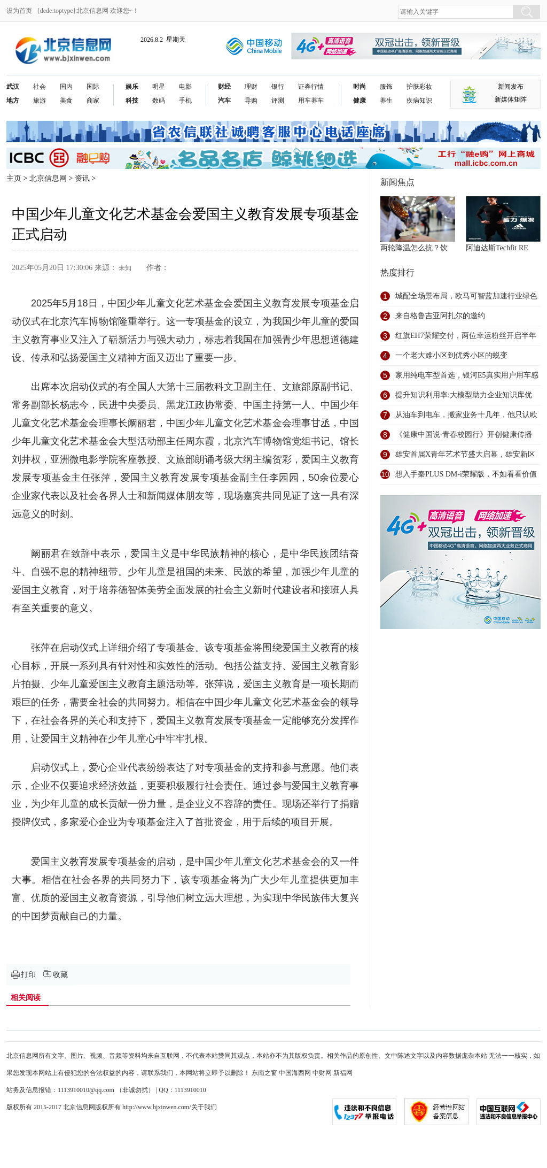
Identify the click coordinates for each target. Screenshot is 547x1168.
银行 (277, 86)
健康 (359, 100)
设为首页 (19, 10)
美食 (66, 100)
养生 (386, 100)
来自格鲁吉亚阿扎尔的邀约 (440, 316)
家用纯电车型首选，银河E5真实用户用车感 (466, 375)
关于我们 (204, 1107)
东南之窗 (264, 1073)
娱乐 (132, 86)
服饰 (386, 86)
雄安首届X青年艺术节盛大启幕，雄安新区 (465, 454)
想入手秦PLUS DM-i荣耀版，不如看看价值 (466, 474)
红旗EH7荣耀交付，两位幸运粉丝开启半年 (465, 336)
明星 (158, 86)
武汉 (12, 86)
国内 (66, 86)
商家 (93, 100)
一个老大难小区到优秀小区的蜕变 (451, 355)
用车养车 (311, 100)
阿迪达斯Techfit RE (497, 248)
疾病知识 (419, 100)
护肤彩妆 (419, 86)
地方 (12, 100)
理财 (251, 86)
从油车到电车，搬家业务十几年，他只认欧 (466, 415)
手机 (185, 100)
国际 (93, 86)
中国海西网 (295, 1073)
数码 (158, 100)
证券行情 (311, 86)
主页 (13, 178)
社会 (39, 86)
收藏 (60, 975)
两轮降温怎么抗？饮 (414, 248)
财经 (224, 86)
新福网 (343, 1073)
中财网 (322, 1073)
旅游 (39, 100)
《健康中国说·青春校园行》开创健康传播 (463, 435)
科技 (132, 100)
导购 (251, 100)
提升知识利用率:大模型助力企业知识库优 (463, 395)
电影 (185, 86)
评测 (277, 100)
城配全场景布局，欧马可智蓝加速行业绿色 (466, 296)
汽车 (224, 100)
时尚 (359, 86)
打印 (28, 975)
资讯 (82, 178)
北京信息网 (48, 178)
